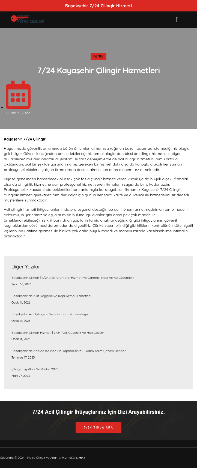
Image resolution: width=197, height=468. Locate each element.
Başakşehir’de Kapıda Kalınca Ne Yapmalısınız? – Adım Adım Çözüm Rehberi (68, 351)
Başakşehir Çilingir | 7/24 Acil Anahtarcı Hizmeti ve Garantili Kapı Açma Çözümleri (72, 278)
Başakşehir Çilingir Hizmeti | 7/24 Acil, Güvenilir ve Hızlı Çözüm (57, 333)
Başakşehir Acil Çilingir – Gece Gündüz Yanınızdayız (49, 314)
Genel (98, 56)
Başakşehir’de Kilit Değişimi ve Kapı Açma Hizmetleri (51, 296)
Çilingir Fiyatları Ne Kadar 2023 (34, 369)
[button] (177, 20)
